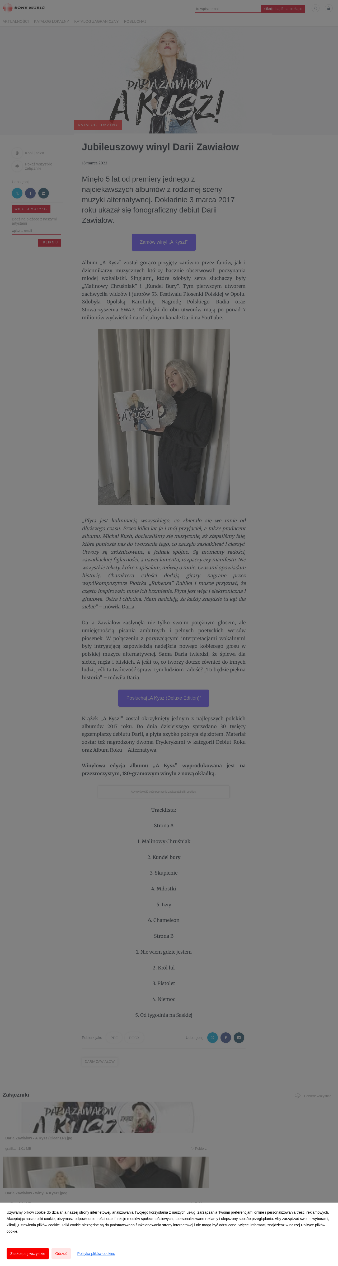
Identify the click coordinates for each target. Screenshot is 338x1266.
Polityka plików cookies (96, 1253)
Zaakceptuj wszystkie (27, 1253)
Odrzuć (61, 1253)
